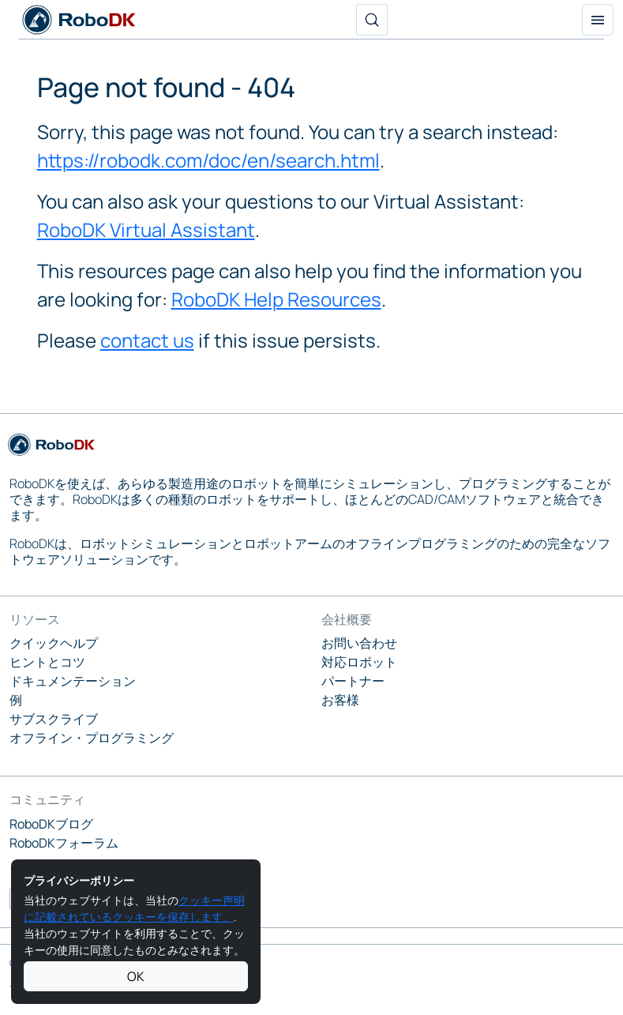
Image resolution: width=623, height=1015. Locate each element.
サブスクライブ (53, 718)
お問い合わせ (359, 643)
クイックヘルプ (53, 643)
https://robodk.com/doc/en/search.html (208, 160)
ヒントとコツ (47, 662)
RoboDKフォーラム (63, 842)
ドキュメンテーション (72, 681)
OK (135, 976)
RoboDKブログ (51, 824)
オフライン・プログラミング (91, 737)
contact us (147, 340)
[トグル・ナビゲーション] (598, 20)
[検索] (372, 20)
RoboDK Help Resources (276, 299)
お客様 (340, 700)
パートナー (353, 681)
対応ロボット (359, 662)
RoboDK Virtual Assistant (146, 229)
